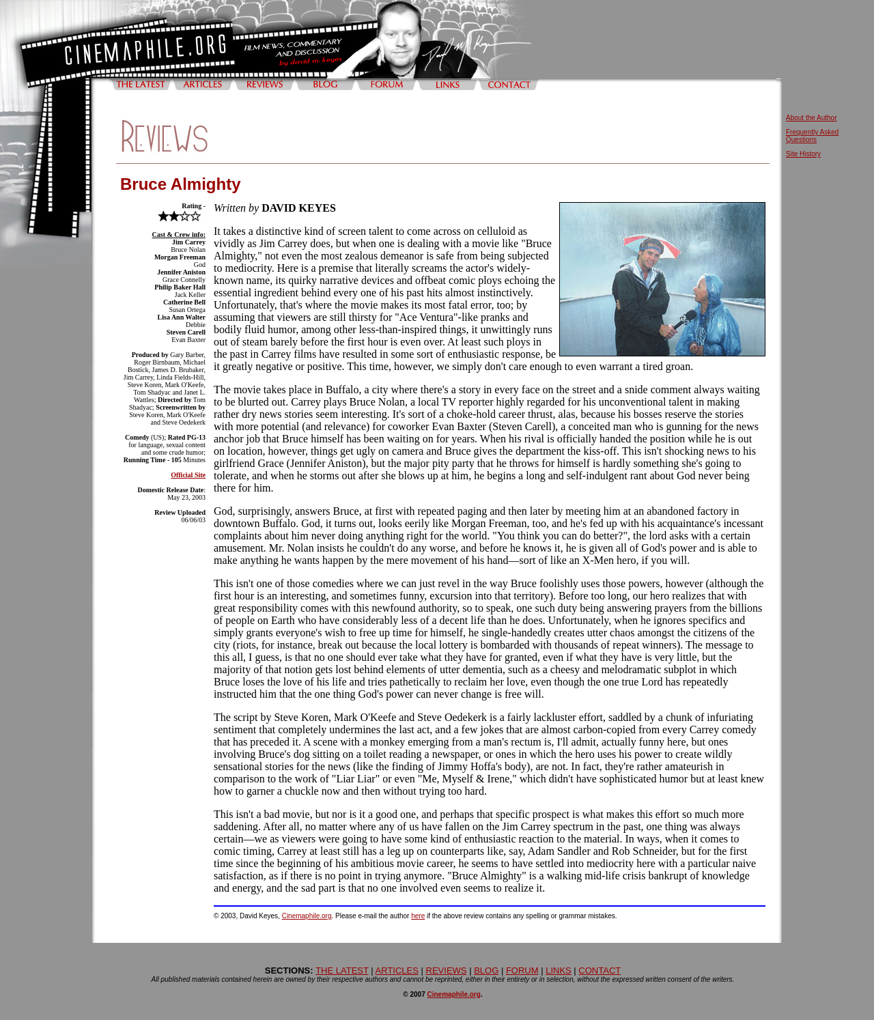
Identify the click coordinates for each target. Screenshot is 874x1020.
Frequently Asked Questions (812, 135)
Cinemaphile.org (307, 916)
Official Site (188, 475)
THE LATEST (342, 970)
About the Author (811, 118)
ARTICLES (397, 970)
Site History (803, 154)
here (418, 916)
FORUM (522, 970)
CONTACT (599, 970)
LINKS (559, 970)
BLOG (486, 970)
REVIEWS (446, 970)
